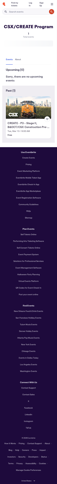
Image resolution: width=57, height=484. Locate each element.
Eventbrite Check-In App (28, 184)
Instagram (28, 421)
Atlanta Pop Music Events (28, 337)
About (47, 443)
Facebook (28, 407)
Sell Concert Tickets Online (28, 247)
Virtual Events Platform (28, 281)
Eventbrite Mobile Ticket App (28, 177)
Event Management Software (28, 267)
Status (44, 456)
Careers (25, 450)
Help (17, 450)
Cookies (42, 463)
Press (34, 450)
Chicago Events (28, 351)
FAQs (28, 211)
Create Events (28, 157)
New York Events (28, 344)
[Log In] (31, 4)
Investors (11, 456)
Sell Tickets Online (28, 234)
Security (21, 456)
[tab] (10, 59)
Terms (11, 463)
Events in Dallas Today (28, 357)
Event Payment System (28, 254)
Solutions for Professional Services (28, 261)
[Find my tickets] (16, 4)
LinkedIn (28, 414)
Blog (10, 450)
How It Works (10, 443)
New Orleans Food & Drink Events (28, 311)
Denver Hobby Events (28, 331)
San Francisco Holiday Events (28, 317)
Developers (33, 456)
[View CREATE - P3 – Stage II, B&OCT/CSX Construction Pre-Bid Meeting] (28, 107)
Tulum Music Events (28, 324)
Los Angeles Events (28, 364)
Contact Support (28, 387)
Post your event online (28, 294)
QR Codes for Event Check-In (28, 287)
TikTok (28, 427)
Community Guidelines (29, 204)
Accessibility (30, 463)
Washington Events (28, 371)
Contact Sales (28, 394)
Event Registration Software (28, 197)
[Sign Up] (42, 4)
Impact (42, 450)
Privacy (19, 463)
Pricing (29, 164)
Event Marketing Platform (28, 171)
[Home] (4, 4)
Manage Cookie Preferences (28, 470)
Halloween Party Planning (28, 274)
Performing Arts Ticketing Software (28, 241)
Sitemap (28, 217)
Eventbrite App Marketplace (28, 191)
